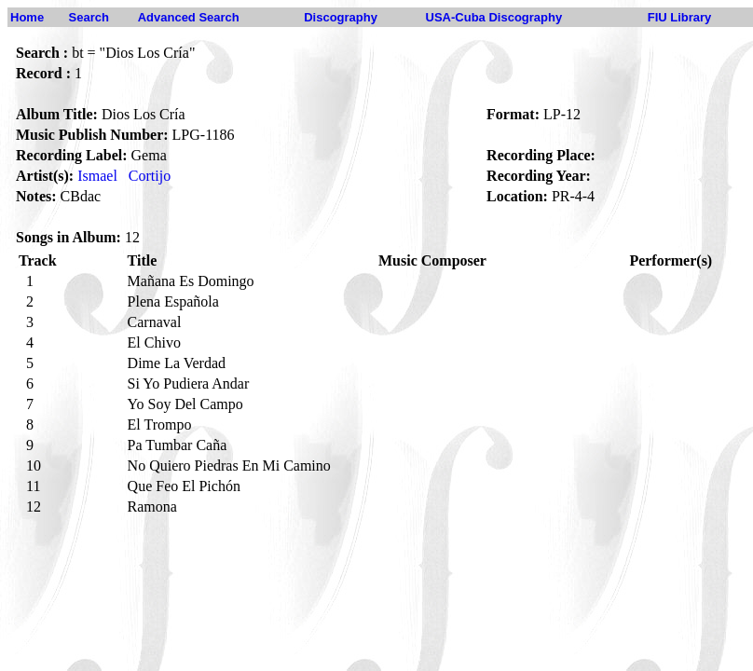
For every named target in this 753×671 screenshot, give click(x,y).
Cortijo (150, 176)
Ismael (97, 176)
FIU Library (680, 17)
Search (89, 17)
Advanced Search (189, 17)
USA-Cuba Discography (494, 17)
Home (27, 17)
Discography (340, 17)
